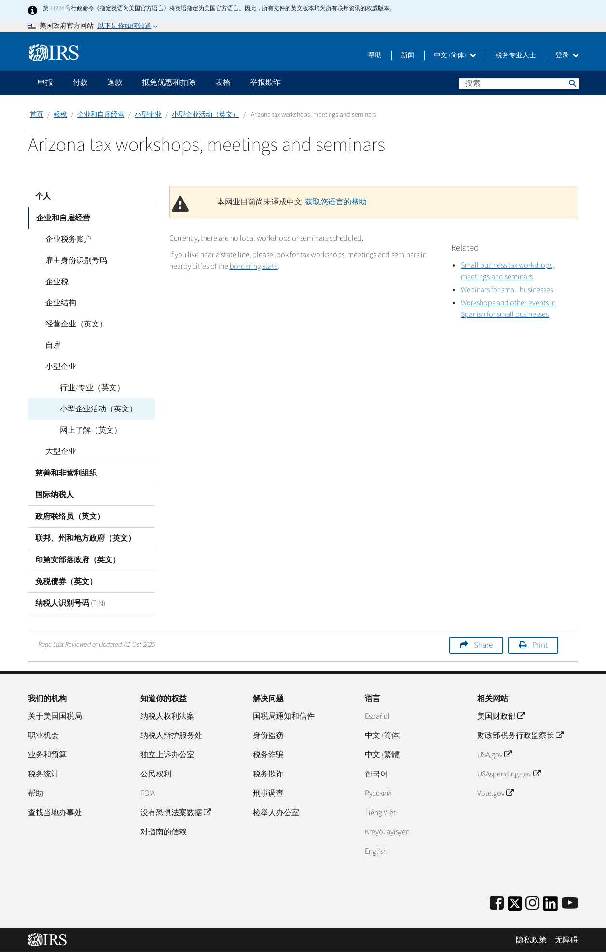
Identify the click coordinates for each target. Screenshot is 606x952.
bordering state (254, 266)
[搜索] (519, 83)
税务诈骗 (268, 754)
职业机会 (43, 735)
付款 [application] (80, 82)
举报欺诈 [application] (265, 82)
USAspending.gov (508, 774)
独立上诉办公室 (167, 754)
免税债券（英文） (66, 581)
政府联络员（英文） (70, 516)
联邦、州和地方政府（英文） (85, 538)
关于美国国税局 (55, 716)
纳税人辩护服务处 (171, 735)
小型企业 (148, 115)
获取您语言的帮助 (336, 202)
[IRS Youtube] (570, 903)
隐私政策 (531, 940)
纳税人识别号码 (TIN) (70, 603)
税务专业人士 (516, 55)
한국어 (376, 774)
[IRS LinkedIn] (550, 906)
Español (377, 716)
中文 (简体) (455, 55)
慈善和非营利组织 (66, 473)
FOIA (147, 793)
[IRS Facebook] (497, 903)
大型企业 (57, 451)
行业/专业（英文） (89, 387)
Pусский (378, 793)
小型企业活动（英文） (205, 115)
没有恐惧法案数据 (175, 812)
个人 (43, 196)
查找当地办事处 (55, 812)
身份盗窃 (268, 735)
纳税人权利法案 (167, 716)
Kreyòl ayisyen (387, 832)
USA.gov (494, 754)
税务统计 (43, 774)
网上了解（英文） (88, 430)
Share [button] (483, 645)
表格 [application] (223, 82)
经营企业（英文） (73, 324)
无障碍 (566, 940)
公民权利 (155, 774)
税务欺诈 (268, 774)
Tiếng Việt (380, 812)
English (376, 851)
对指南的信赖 (163, 832)
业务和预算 (47, 754)
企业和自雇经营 (100, 115)
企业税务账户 (65, 239)
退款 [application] (115, 82)
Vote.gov (495, 793)
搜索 (572, 83)
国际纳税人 (54, 495)
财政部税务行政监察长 (520, 735)
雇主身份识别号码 (73, 260)
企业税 (54, 281)
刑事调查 (268, 793)
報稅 (60, 115)
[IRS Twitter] (515, 906)
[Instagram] (532, 903)
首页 (36, 115)
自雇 (50, 345)
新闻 (407, 55)
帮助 (375, 55)
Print (540, 645)
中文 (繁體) (383, 754)
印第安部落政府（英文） (77, 560)
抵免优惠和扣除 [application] (169, 82)
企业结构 (57, 303)
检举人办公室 (276, 812)
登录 (567, 55)
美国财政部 (500, 716)
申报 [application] (45, 82)
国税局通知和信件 (284, 716)
